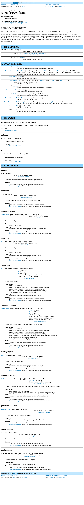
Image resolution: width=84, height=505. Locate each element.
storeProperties (17, 114)
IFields (46, 72)
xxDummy (22, 58)
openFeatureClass (18, 101)
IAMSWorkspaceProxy (21, 23)
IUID (57, 72)
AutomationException (23, 183)
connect (15, 68)
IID (20, 50)
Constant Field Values (11, 135)
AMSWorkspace (9, 23)
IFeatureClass (9, 72)
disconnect (16, 89)
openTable (16, 110)
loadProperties (17, 97)
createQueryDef (17, 78)
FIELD (13, 6)
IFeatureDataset (8, 106)
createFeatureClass (18, 72)
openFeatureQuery (18, 106)
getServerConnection (19, 93)
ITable (11, 82)
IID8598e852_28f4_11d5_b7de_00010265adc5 (33, 54)
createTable (16, 82)
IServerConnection (7, 93)
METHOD (24, 6)
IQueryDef (10, 78)
